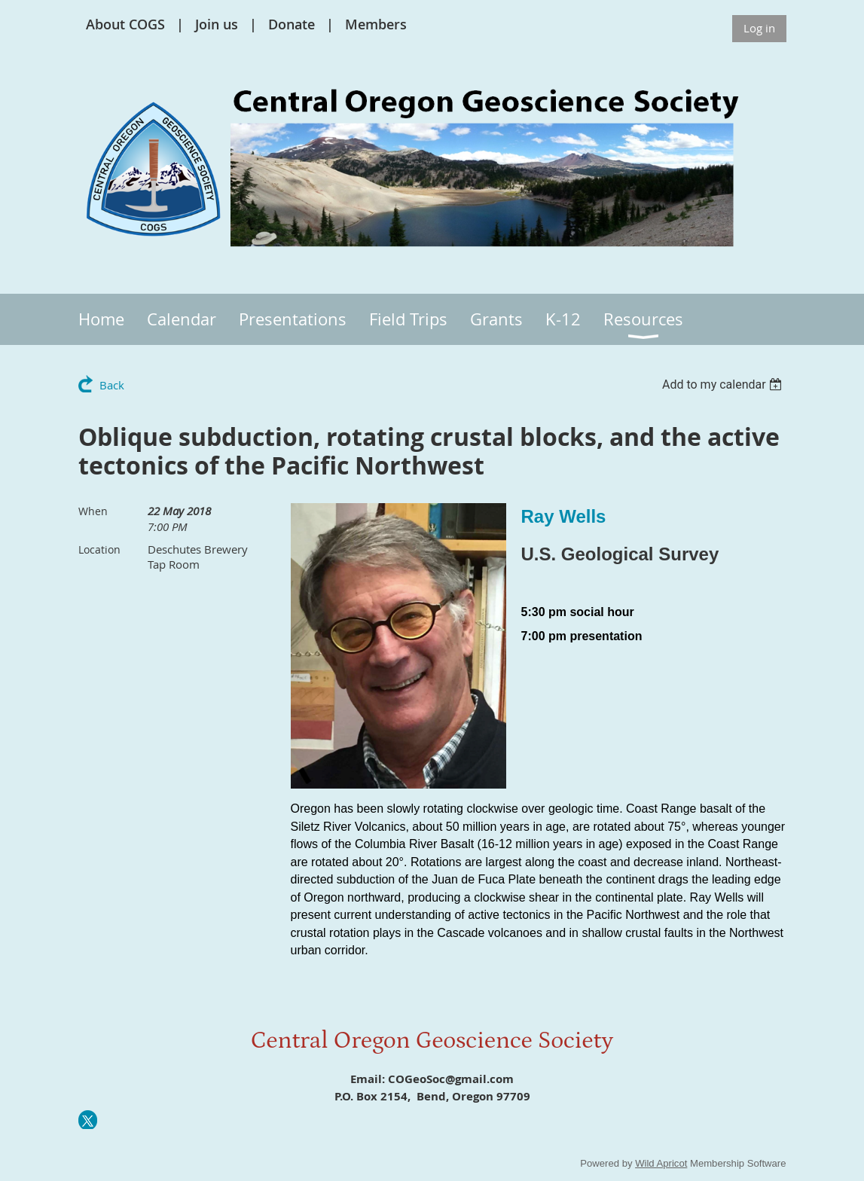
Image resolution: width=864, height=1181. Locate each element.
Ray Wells (563, 516)
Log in (759, 27)
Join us (216, 24)
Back (111, 384)
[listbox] (724, 384)
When (93, 511)
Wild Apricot (661, 1163)
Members (376, 24)
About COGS (125, 24)
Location (99, 549)
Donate (291, 24)
